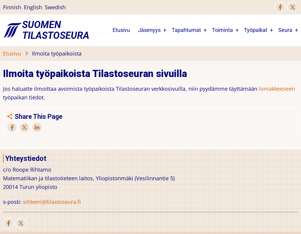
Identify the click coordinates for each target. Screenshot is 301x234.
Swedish (55, 7)
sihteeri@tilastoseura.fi (52, 201)
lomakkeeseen (277, 88)
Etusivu (121, 30)
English (33, 7)
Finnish (12, 7)
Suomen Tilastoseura (55, 30)
